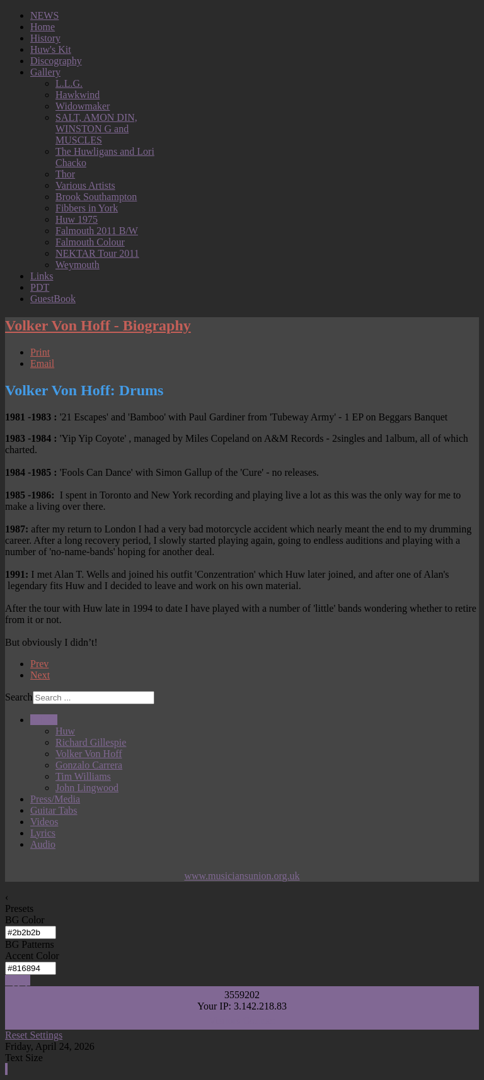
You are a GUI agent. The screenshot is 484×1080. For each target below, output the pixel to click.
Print (40, 352)
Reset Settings (33, 1035)
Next (40, 675)
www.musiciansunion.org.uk (241, 875)
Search (19, 697)
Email (42, 363)
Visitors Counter (242, 1020)
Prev (39, 663)
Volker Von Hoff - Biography (98, 325)
